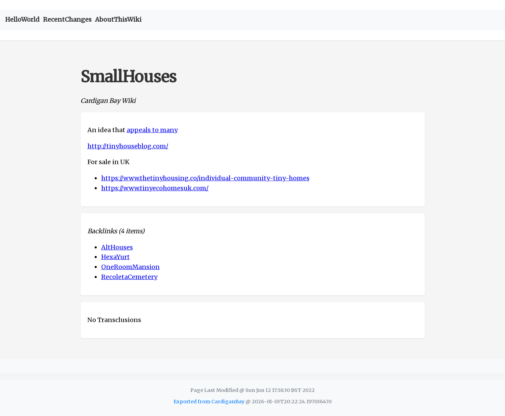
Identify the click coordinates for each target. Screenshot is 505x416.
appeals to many (152, 130)
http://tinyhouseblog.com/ (127, 146)
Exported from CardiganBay (208, 401)
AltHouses (117, 247)
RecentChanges (67, 19)
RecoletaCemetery (129, 277)
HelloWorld (22, 19)
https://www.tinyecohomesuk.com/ (155, 188)
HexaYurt (115, 257)
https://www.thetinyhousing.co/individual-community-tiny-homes (205, 178)
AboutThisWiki (118, 19)
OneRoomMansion (130, 267)
